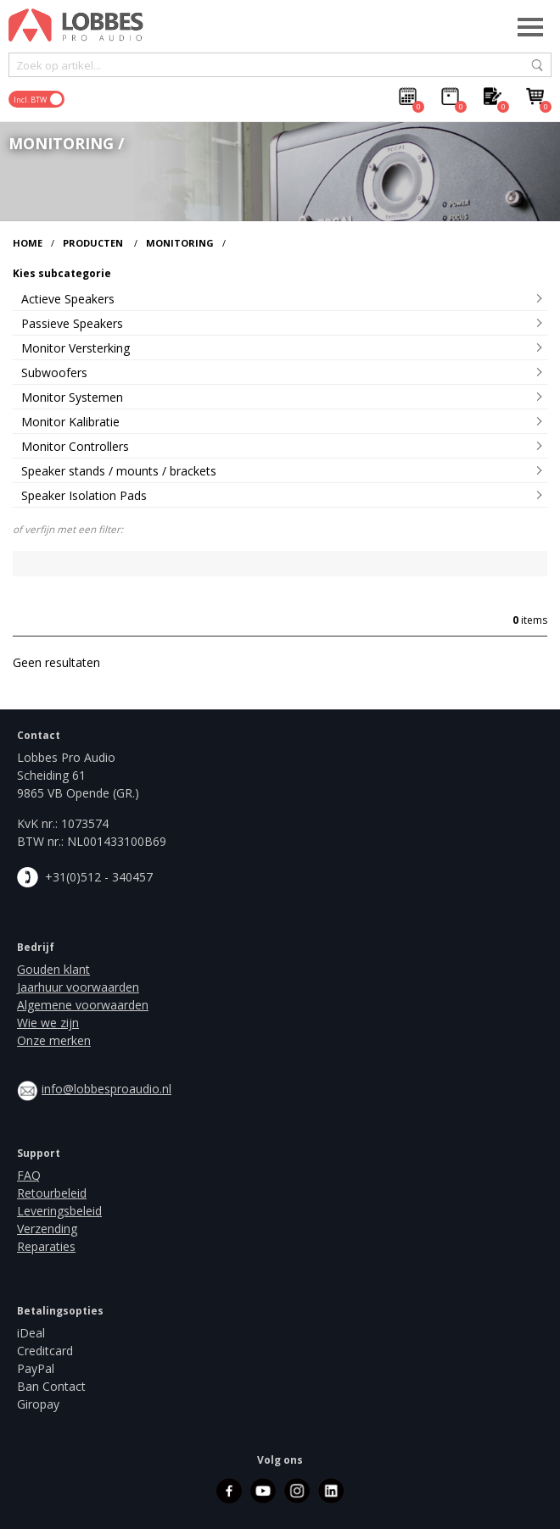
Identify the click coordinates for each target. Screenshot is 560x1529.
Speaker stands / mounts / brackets (118, 471)
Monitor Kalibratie (70, 422)
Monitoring (180, 242)
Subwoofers (54, 372)
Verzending (47, 1228)
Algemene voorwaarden (82, 1005)
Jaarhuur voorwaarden (78, 987)
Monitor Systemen (72, 397)
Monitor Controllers (75, 446)
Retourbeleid (52, 1193)
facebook (229, 1491)
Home (27, 242)
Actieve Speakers (68, 299)
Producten (93, 242)
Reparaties (46, 1246)
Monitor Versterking (75, 348)
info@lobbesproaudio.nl (106, 1089)
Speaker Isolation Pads (84, 495)
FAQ (29, 1175)
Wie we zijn (48, 1023)
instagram (297, 1491)
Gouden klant (53, 969)
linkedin (331, 1491)
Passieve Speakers (72, 323)
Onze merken (54, 1040)
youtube (263, 1491)
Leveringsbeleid (59, 1211)
